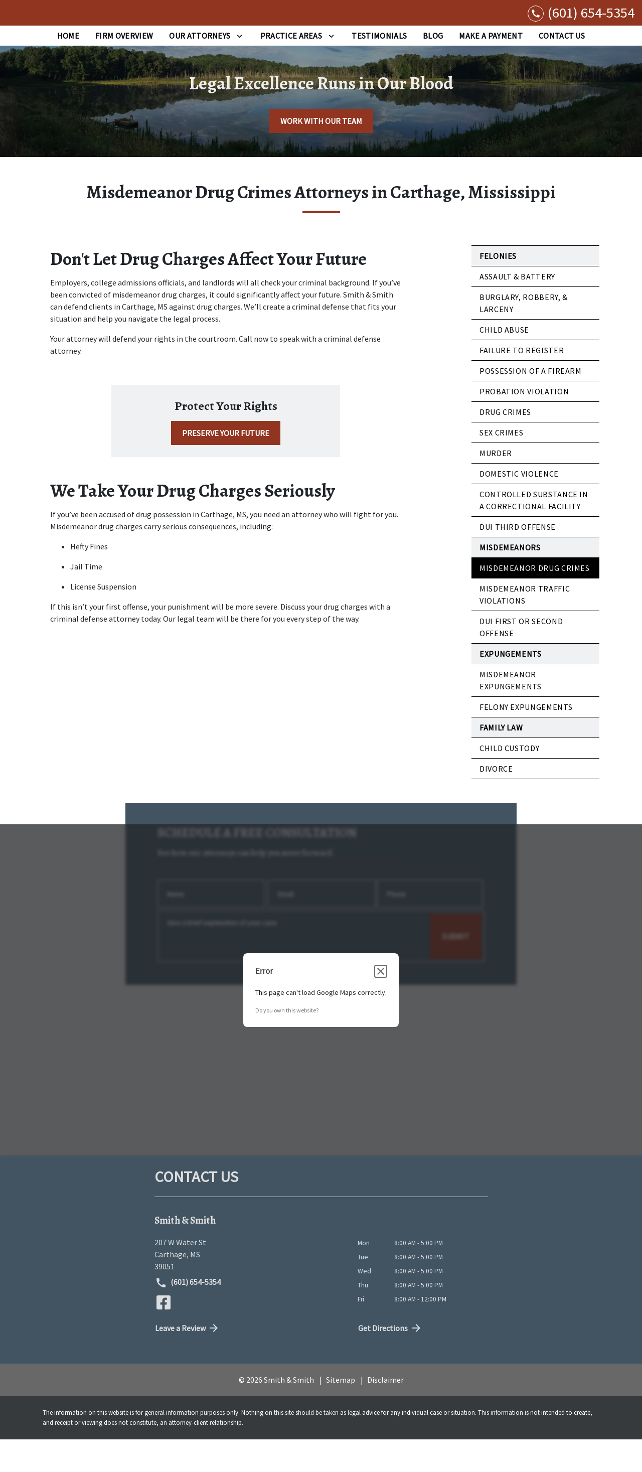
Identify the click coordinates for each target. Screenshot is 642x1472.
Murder (495, 486)
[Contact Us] (562, 68)
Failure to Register (521, 383)
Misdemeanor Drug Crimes (534, 601)
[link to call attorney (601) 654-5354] (581, 29)
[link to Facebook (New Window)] (163, 1335)
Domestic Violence (519, 506)
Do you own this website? (286, 1042)
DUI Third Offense (517, 559)
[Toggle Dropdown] (239, 68)
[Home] (68, 68)
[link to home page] (34, 29)
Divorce (496, 801)
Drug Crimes (505, 444)
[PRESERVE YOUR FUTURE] (225, 466)
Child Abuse (504, 362)
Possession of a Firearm (530, 403)
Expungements (510, 686)
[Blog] (433, 68)
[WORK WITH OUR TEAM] (321, 153)
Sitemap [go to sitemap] (340, 1412)
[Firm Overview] (124, 68)
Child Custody (509, 781)
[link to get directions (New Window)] (248, 1287)
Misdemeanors (510, 580)
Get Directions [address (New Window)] (390, 1361)
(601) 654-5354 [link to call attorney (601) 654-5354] (188, 1315)
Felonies (498, 288)
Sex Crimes (501, 465)
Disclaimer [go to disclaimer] (385, 1412)
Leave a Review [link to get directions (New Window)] (187, 1361)
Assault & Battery (517, 309)
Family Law (501, 760)
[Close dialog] (381, 1003)
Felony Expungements (525, 739)
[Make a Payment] (490, 68)
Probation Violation (524, 424)
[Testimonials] (379, 68)
